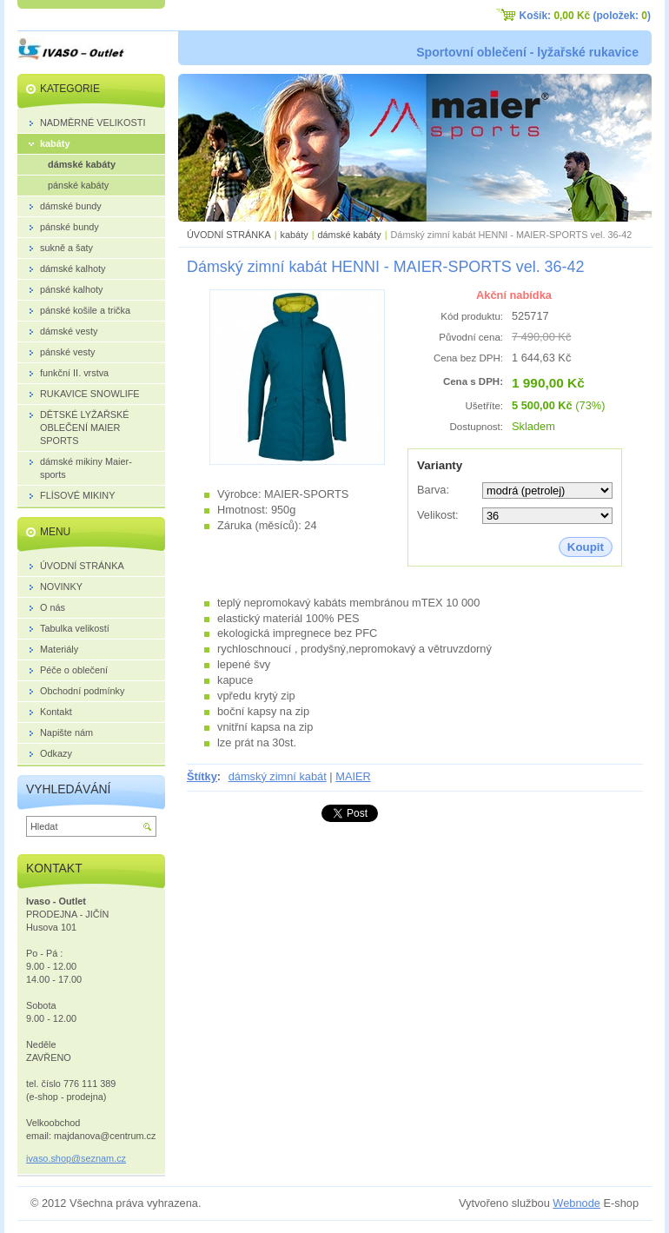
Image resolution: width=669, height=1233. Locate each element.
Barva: (433, 489)
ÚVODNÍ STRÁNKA (229, 234)
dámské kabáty (349, 234)
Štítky (202, 776)
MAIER (353, 776)
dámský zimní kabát (278, 776)
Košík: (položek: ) (585, 16)
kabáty (294, 234)
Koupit (585, 547)
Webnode (576, 1203)
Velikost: (438, 514)
